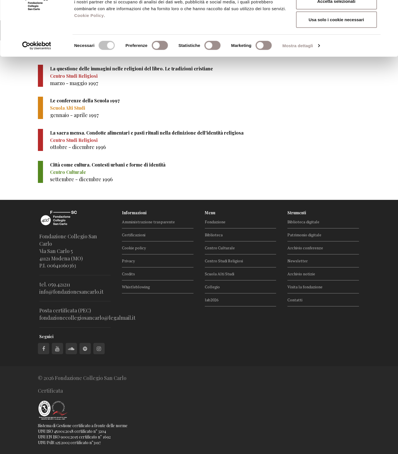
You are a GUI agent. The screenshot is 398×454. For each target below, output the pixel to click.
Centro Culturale (220, 247)
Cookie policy (134, 247)
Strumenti (296, 212)
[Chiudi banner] (389, 9)
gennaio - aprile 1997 (74, 115)
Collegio (212, 286)
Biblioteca (214, 234)
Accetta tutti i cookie (336, 14)
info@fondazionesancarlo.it (71, 291)
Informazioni (134, 212)
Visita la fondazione (304, 286)
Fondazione (215, 221)
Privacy (128, 260)
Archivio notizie (301, 273)
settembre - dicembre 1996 (81, 179)
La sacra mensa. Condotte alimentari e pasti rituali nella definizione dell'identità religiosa (147, 133)
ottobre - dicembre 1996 (78, 147)
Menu (210, 212)
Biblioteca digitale (303, 221)
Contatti (294, 299)
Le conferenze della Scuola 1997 (85, 100)
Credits (128, 273)
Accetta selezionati (336, 33)
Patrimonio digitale (304, 234)
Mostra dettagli (297, 77)
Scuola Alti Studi (219, 273)
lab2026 (211, 299)
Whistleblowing (136, 286)
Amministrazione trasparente (148, 221)
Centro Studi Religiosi (224, 260)
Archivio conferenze (305, 247)
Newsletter (297, 260)
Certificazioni (133, 234)
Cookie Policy (89, 47)
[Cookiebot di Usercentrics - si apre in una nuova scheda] (36, 78)
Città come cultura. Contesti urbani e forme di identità (107, 165)
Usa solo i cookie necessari (336, 51)
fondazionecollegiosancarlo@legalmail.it (87, 317)
